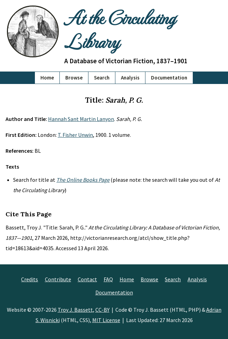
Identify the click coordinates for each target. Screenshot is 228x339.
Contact (87, 279)
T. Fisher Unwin (75, 134)
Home (47, 77)
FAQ (108, 279)
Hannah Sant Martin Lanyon (81, 118)
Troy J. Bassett (75, 309)
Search (102, 77)
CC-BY (102, 309)
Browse (74, 77)
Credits (29, 279)
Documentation (169, 77)
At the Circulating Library (119, 29)
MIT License (106, 320)
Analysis (130, 77)
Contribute (58, 279)
